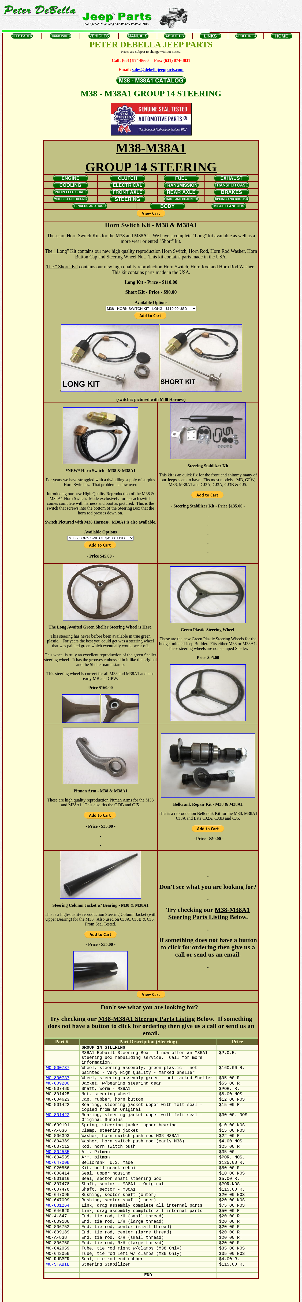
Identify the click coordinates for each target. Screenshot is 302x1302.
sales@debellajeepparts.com (158, 69)
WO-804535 (57, 1152)
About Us (167, 1295)
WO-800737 (57, 1068)
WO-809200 (57, 1083)
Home (208, 1295)
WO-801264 (57, 1205)
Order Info (194, 1295)
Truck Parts (113, 1295)
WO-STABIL (57, 1264)
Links (181, 1295)
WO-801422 (57, 1115)
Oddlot (138, 1295)
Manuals (152, 1295)
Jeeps (127, 1295)
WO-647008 (57, 1162)
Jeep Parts (96, 1295)
